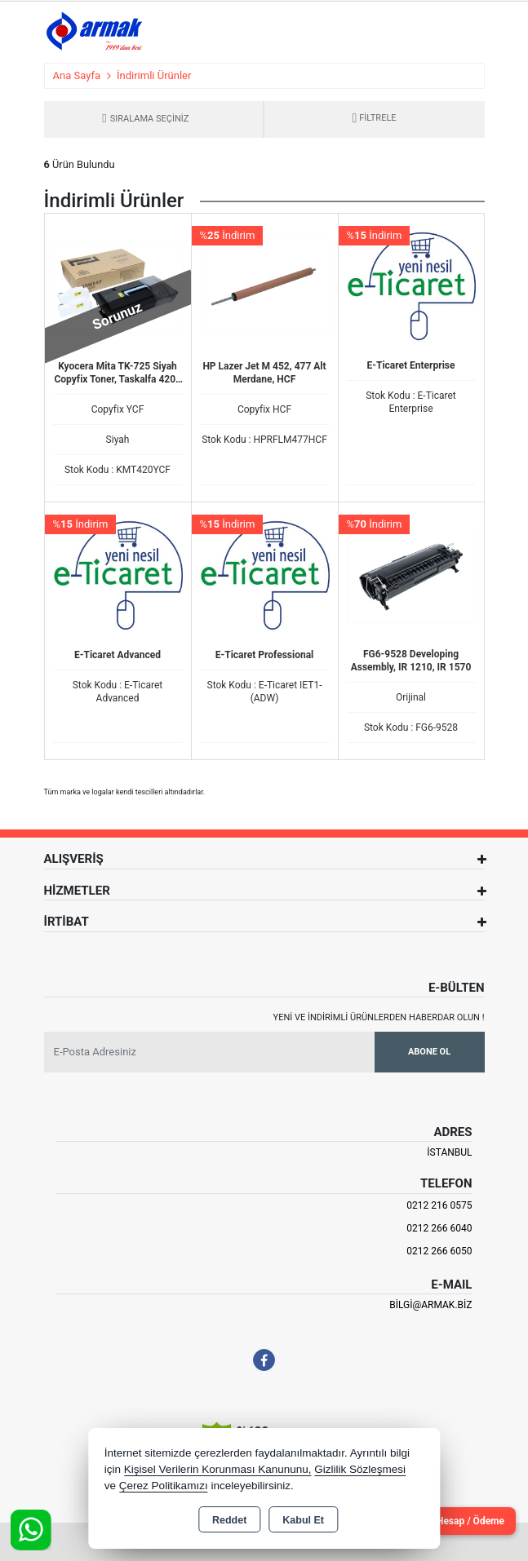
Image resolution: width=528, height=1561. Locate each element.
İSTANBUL (449, 1152)
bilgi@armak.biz (430, 1305)
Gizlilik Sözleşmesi (360, 1469)
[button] (374, 119)
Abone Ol (429, 1051)
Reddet (229, 1520)
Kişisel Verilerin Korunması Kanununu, (218, 1469)
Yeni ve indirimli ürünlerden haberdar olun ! (379, 1017)
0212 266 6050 (439, 1251)
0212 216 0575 (439, 1205)
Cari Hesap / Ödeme (460, 1521)
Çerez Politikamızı (163, 1485)
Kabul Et (303, 1520)
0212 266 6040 (439, 1228)
